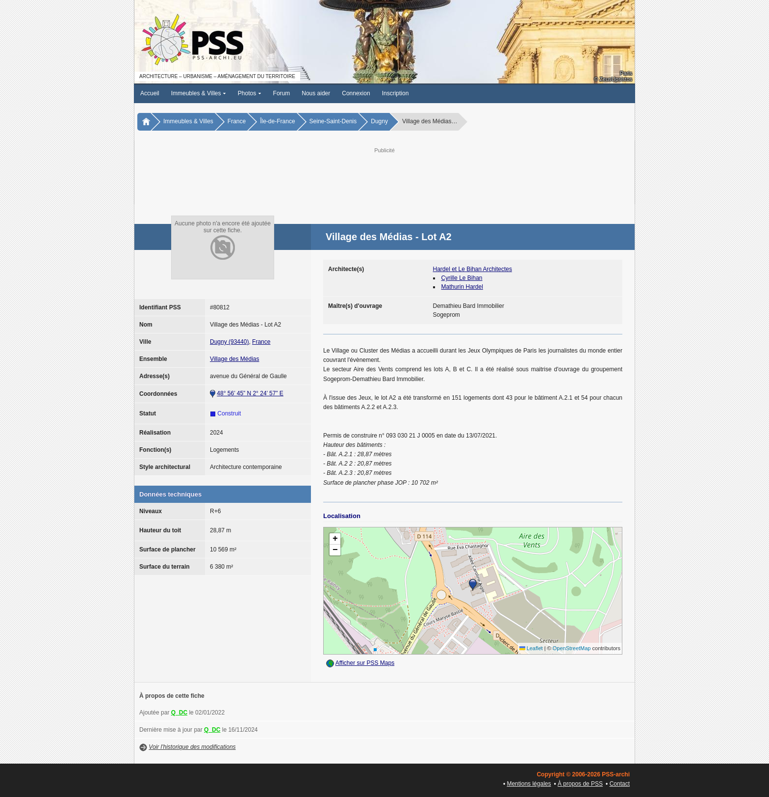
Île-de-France (277, 121)
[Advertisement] (384, 177)
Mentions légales (529, 783)
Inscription (395, 93)
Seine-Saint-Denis (333, 121)
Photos (249, 93)
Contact (620, 783)
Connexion (356, 93)
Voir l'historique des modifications (192, 746)
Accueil (149, 93)
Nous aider (316, 93)
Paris (626, 73)
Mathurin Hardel (462, 286)
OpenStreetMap (572, 648)
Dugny (379, 121)
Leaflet (531, 648)
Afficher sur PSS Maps (365, 663)
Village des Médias (234, 359)
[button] (473, 585)
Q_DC (179, 712)
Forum (281, 93)
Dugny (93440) (229, 341)
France (237, 121)
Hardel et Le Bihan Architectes (472, 269)
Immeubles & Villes (198, 93)
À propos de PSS (580, 783)
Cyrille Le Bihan (462, 278)
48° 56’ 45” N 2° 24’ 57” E (250, 393)
